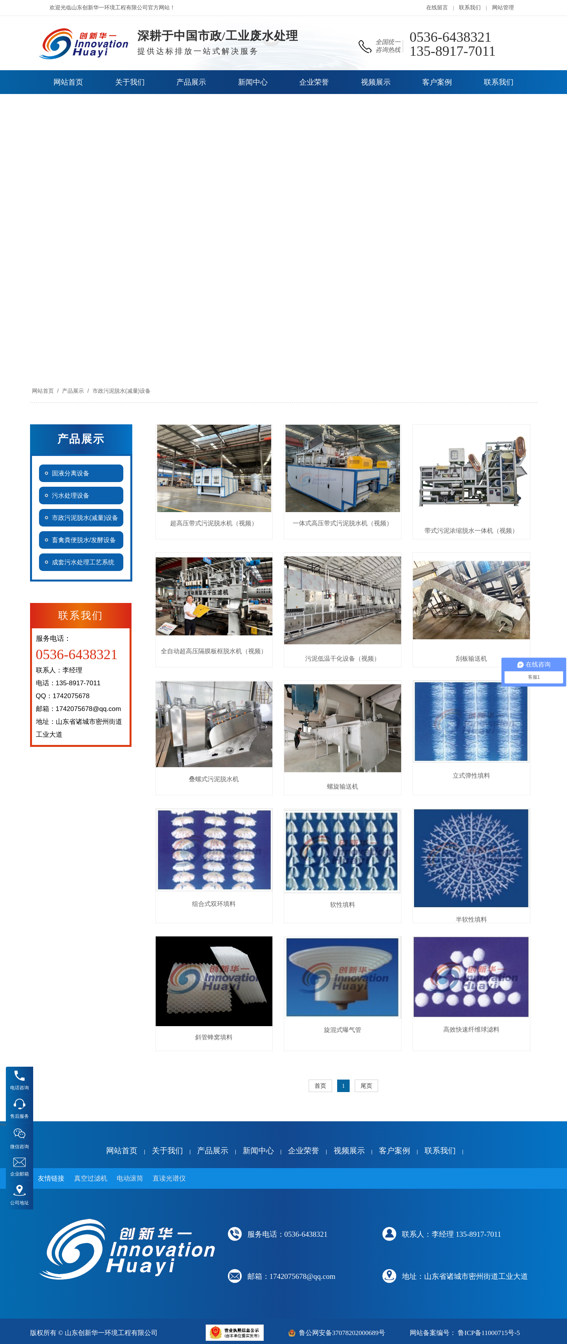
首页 (320, 1086)
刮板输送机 (471, 658)
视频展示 (349, 1150)
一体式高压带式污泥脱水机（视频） (343, 523)
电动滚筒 (130, 1178)
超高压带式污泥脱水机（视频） (214, 523)
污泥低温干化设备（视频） (342, 658)
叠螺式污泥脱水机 (214, 779)
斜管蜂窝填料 (214, 1037)
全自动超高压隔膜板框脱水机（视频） (214, 651)
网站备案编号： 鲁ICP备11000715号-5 (465, 1333)
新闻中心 (258, 1150)
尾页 (366, 1086)
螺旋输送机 (342, 786)
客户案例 (394, 1150)
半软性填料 (471, 919)
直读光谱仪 (169, 1178)
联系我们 (470, 8)
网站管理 (503, 8)
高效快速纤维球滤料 (471, 1029)
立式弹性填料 (471, 775)
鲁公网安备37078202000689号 (342, 1333)
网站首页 (43, 391)
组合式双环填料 (214, 904)
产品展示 (72, 391)
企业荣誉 (303, 1150)
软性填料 (342, 904)
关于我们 (167, 1150)
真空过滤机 (90, 1178)
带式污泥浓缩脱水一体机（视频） (471, 530)
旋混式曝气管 (342, 1030)
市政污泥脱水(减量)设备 (121, 391)
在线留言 (437, 8)
